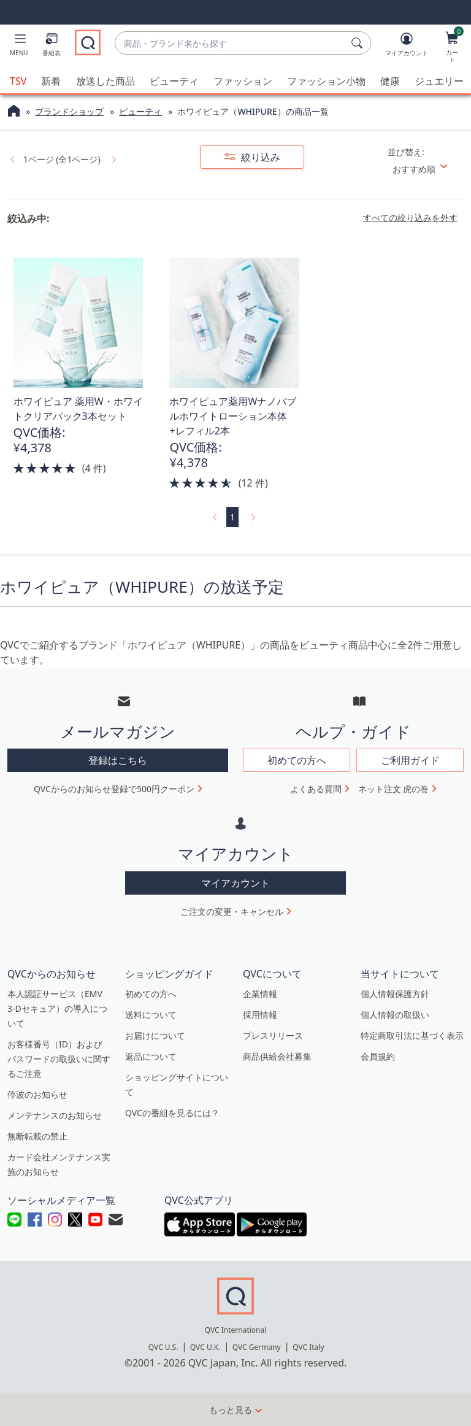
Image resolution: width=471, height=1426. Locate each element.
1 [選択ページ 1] (232, 517)
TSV (18, 81)
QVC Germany (256, 1347)
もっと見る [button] (230, 1410)
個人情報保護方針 (395, 994)
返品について (151, 1056)
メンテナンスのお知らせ (54, 1115)
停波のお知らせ (37, 1094)
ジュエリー (439, 81)
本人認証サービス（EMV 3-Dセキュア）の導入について (57, 1008)
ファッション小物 (326, 81)
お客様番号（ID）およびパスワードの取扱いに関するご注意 (58, 1058)
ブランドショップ (69, 111)
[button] (19, 46)
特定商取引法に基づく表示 (412, 1035)
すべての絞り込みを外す (410, 217)
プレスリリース (273, 1035)
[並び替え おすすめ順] (424, 169)
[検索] (358, 43)
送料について (151, 1014)
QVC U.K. (205, 1347)
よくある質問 (316, 789)
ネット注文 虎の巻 (393, 789)
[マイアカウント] (406, 46)
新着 (51, 81)
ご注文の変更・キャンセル (231, 911)
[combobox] (230, 43)
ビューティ (174, 81)
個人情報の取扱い (395, 1014)
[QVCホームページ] (14, 112)
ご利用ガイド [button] (410, 760)
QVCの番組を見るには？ (172, 1113)
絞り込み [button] (259, 157)
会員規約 (378, 1056)
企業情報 (260, 994)
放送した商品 (105, 81)
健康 (390, 81)
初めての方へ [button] (296, 760)
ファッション (242, 81)
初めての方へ (151, 994)
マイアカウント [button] (235, 883)
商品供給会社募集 (277, 1056)
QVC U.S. (163, 1347)
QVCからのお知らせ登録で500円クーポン (114, 789)
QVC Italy (308, 1347)
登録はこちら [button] (117, 760)
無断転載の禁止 (37, 1136)
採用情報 (260, 1014)
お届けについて (155, 1035)
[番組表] (51, 46)
